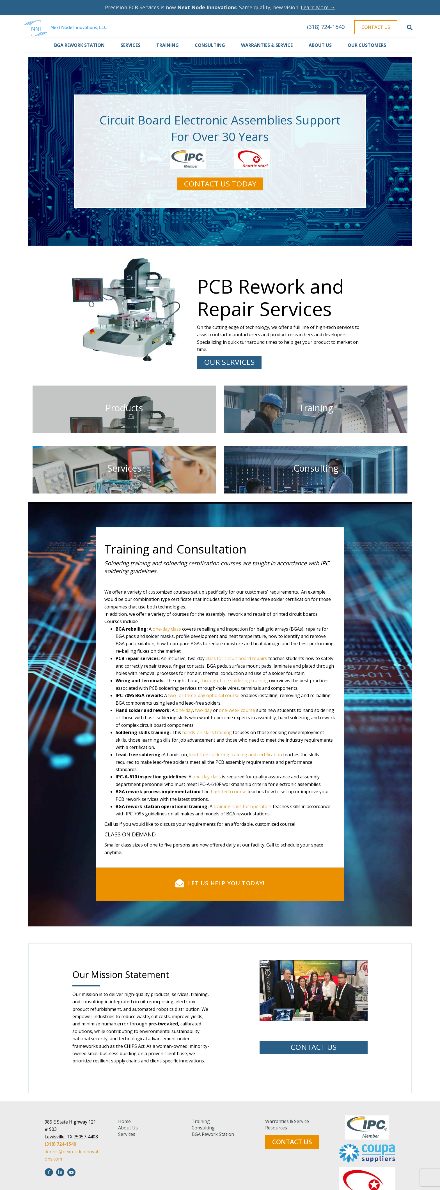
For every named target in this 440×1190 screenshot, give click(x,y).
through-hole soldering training (234, 769)
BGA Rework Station (79, 45)
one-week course (237, 799)
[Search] (409, 27)
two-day (203, 799)
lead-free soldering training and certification (235, 843)
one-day (184, 799)
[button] (220, 183)
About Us (320, 45)
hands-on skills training (207, 821)
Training (167, 45)
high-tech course (228, 880)
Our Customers (367, 45)
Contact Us (375, 27)
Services (130, 45)
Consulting (210, 45)
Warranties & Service (267, 45)
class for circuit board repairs (236, 747)
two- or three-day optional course (203, 784)
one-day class (167, 717)
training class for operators (243, 895)
